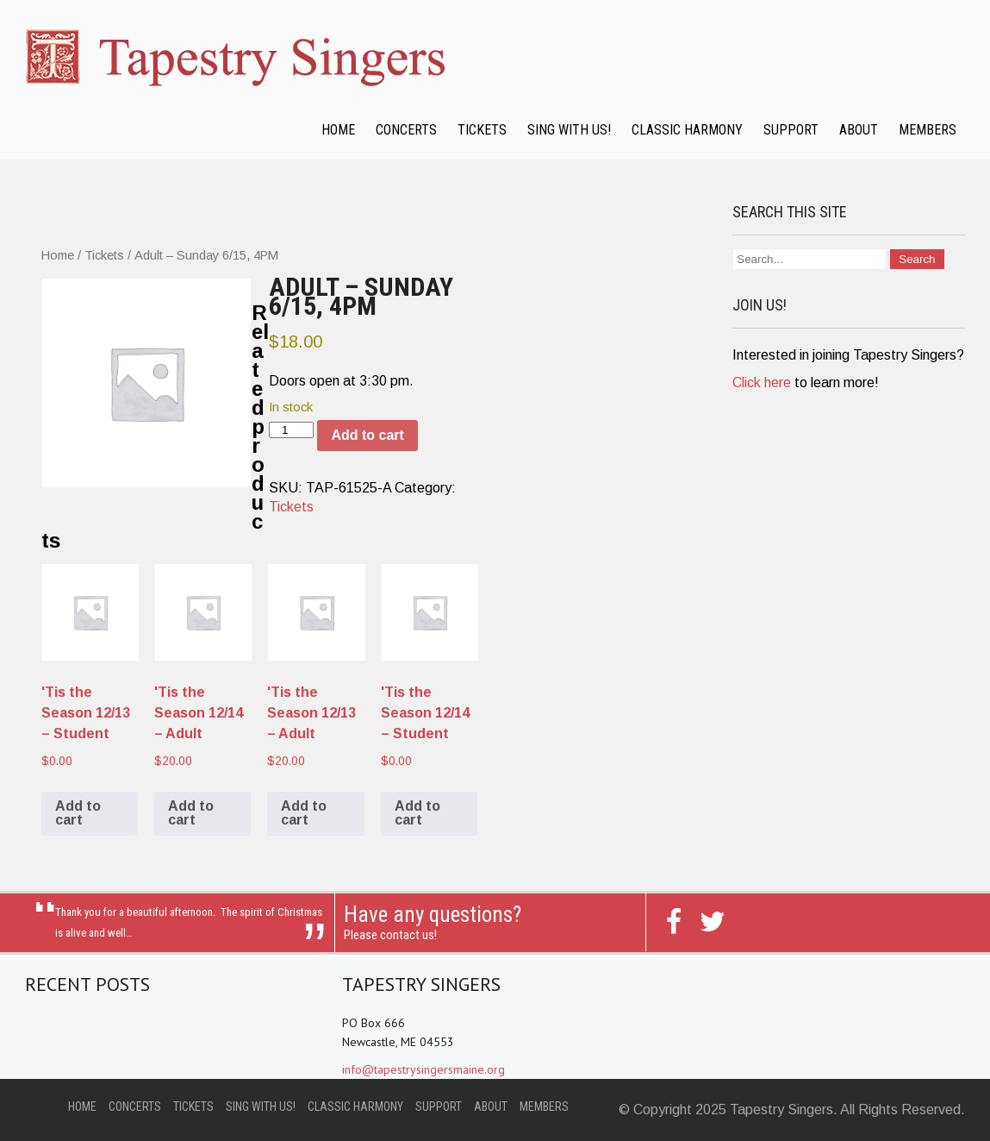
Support (791, 130)
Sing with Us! (569, 130)
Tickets (482, 130)
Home (338, 130)
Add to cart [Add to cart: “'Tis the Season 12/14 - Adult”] (191, 813)
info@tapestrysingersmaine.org (423, 1069)
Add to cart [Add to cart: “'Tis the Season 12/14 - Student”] (417, 813)
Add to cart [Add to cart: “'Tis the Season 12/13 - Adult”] (304, 813)
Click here (761, 382)
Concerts (406, 130)
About (858, 130)
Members (927, 130)
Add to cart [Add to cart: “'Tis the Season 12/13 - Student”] (78, 813)
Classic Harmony (687, 130)
